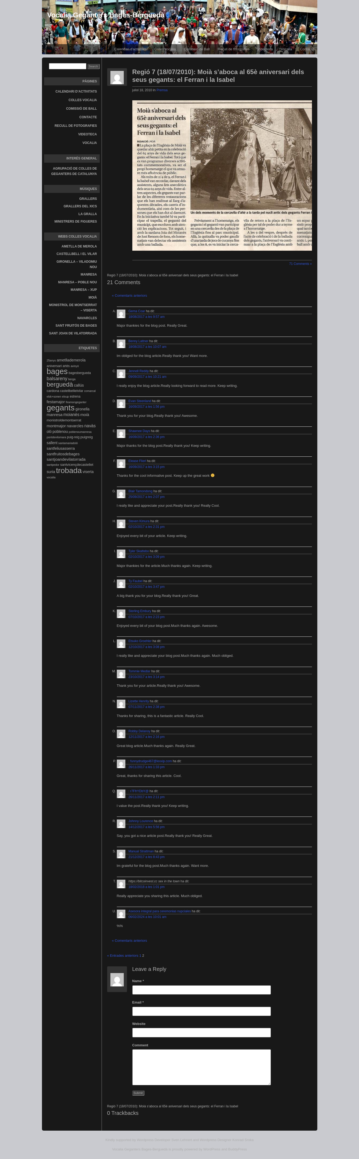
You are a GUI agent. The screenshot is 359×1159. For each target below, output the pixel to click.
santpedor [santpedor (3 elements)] (53, 464)
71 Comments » (300, 264)
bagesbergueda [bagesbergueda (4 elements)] (80, 373)
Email (138, 1002)
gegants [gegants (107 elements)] (61, 407)
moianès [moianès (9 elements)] (71, 414)
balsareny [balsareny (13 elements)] (57, 378)
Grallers (88, 199)
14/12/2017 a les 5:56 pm (147, 827)
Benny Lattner (139, 341)
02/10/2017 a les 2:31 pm (147, 527)
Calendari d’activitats (130, 49)
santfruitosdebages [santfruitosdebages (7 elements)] (63, 454)
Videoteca (265, 49)
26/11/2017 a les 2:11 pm (147, 797)
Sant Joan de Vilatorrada (73, 333)
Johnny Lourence (141, 821)
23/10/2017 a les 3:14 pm (147, 677)
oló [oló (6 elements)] (49, 431)
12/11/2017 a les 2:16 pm (147, 737)
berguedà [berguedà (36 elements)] (60, 384)
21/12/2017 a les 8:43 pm (147, 857)
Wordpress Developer (153, 1140)
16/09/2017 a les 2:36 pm (147, 437)
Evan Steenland (140, 401)
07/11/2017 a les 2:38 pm (147, 707)
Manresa (89, 274)
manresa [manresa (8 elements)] (55, 414)
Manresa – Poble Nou (77, 282)
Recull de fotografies (233, 49)
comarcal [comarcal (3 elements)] (90, 390)
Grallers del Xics (80, 206)
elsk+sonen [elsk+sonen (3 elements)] (54, 396)
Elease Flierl (137, 461)
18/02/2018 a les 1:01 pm (147, 887)
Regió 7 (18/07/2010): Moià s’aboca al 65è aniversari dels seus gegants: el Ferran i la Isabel (218, 75)
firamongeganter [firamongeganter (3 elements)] (76, 402)
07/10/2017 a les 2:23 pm (147, 617)
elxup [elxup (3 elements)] (65, 396)
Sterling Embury (140, 611)
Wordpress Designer (215, 1140)
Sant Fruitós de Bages (76, 325)
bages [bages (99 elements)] (57, 371)
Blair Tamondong (141, 491)
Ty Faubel (136, 581)
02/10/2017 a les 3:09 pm (147, 557)
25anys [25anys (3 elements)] (51, 360)
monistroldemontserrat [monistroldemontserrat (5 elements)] (64, 420)
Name (138, 981)
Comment (140, 1045)
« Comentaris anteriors (129, 295)
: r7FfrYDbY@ (139, 791)
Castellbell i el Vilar (77, 254)
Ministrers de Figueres (76, 221)
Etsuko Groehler (140, 641)
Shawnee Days (139, 431)
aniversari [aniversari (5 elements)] (54, 366)
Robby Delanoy (139, 731)
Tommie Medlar (139, 671)
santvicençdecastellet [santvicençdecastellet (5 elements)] (76, 465)
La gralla (88, 214)
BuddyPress (237, 1149)
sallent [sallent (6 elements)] (52, 443)
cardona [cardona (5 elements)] (53, 391)
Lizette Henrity (139, 701)
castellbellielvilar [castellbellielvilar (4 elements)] (71, 391)
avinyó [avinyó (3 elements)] (75, 366)
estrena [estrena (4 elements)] (75, 396)
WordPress (212, 1149)
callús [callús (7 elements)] (79, 385)
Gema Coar (137, 311)
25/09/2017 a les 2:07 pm (147, 497)
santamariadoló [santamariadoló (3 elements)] (68, 443)
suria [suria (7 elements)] (51, 472)
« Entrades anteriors (122, 956)
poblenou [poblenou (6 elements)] (60, 431)
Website (139, 1024)
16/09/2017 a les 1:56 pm (147, 407)
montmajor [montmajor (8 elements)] (56, 426)
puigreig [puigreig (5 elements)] (86, 437)
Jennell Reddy (139, 371)
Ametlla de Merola (79, 246)
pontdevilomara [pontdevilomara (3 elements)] (56, 437)
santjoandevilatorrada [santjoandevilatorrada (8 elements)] (66, 459)
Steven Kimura (139, 521)
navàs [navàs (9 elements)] (89, 426)
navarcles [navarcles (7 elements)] (75, 426)
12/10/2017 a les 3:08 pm (147, 647)
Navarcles (87, 318)
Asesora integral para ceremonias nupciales (160, 911)
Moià (92, 297)
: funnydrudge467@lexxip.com (150, 761)
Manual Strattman (141, 851)
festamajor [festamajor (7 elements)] (56, 402)
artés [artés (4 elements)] (66, 366)
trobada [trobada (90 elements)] (69, 470)
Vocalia (286, 49)
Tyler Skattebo (139, 551)
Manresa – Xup (84, 290)
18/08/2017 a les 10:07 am (148, 347)
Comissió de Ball (197, 49)
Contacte (307, 49)
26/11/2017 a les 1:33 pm (147, 767)
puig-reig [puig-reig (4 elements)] (73, 437)
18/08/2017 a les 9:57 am (147, 317)
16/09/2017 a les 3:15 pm (147, 467)
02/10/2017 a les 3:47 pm (147, 587)
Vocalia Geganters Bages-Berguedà (106, 15)
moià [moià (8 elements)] (84, 414)
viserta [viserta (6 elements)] (88, 472)
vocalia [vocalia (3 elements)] (51, 477)
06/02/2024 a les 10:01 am (148, 917)
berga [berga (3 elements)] (71, 379)
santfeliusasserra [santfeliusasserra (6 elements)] (61, 448)
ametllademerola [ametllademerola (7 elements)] (71, 360)
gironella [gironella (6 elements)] (82, 409)
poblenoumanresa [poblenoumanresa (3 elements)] (80, 431)
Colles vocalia (165, 49)
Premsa (162, 90)
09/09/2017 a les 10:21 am (148, 377)
